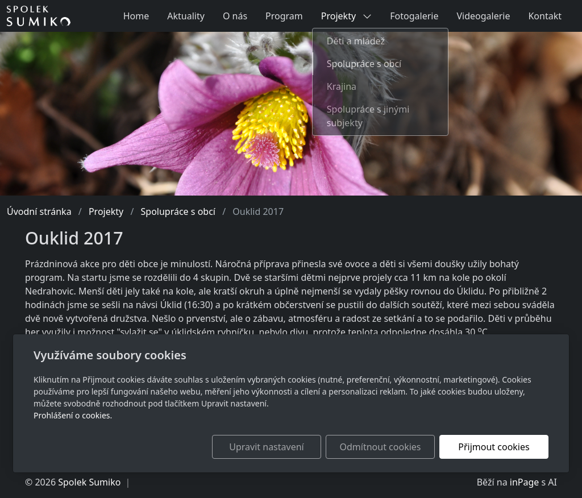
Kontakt (545, 16)
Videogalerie (483, 16)
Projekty (346, 16)
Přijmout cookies (493, 447)
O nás (235, 16)
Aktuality (186, 16)
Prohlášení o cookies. (73, 415)
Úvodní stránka (39, 211)
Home (136, 16)
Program (284, 16)
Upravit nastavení (266, 447)
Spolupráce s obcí (178, 211)
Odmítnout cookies (380, 447)
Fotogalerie (414, 16)
